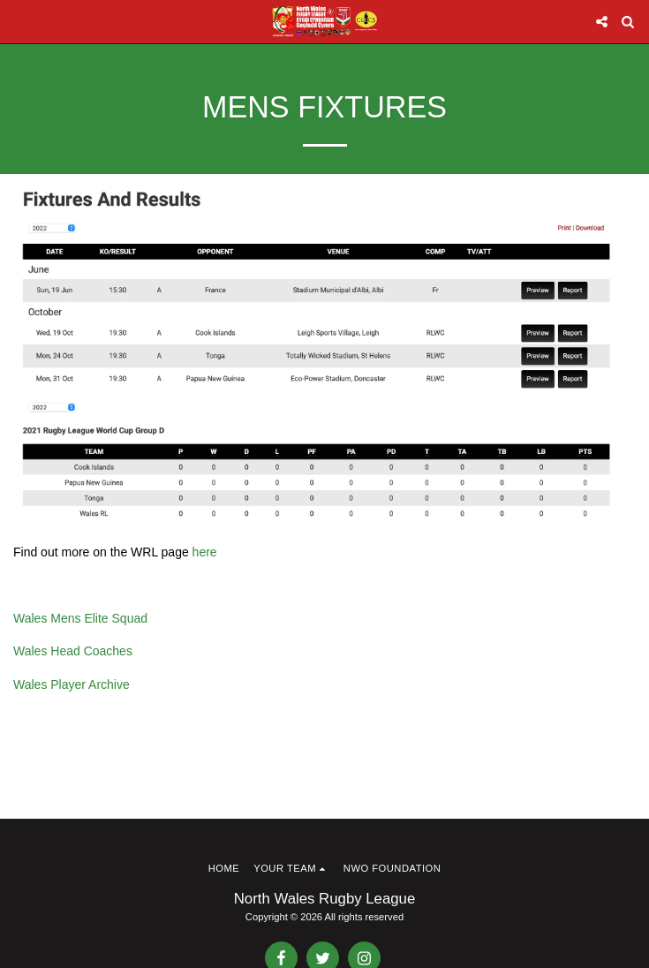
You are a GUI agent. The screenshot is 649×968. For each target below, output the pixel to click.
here (204, 552)
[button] (19, 21)
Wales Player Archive (71, 684)
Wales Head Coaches (72, 651)
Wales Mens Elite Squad (80, 618)
